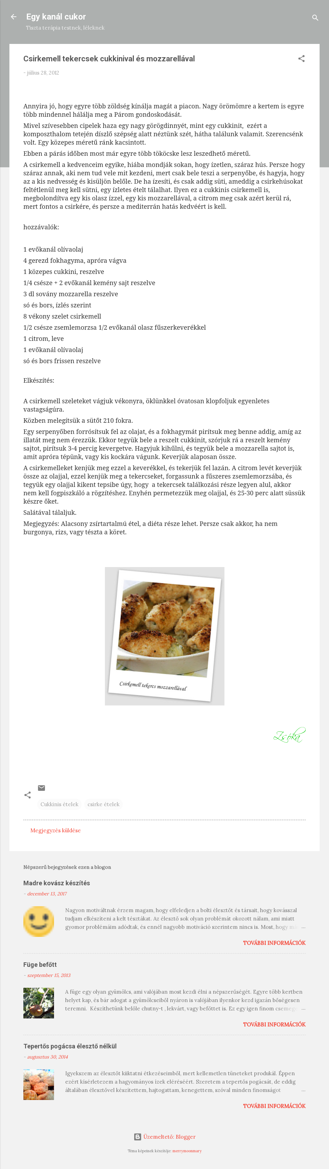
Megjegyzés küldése (55, 830)
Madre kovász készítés (56, 883)
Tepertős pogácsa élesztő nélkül (70, 1046)
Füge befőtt (40, 964)
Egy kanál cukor (56, 17)
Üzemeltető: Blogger (164, 1136)
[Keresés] (315, 19)
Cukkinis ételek (59, 804)
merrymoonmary (187, 1150)
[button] (301, 59)
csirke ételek (103, 804)
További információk (274, 943)
